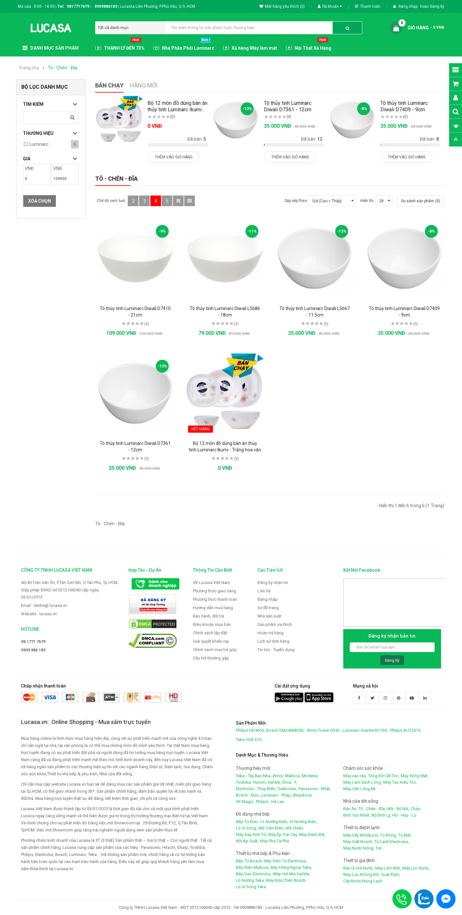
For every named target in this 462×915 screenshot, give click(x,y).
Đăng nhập (408, 6)
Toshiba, (244, 782)
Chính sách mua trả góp (215, 649)
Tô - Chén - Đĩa (62, 67)
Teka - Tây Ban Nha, (253, 775)
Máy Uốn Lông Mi (359, 788)
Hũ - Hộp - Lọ (404, 815)
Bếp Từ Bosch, (249, 861)
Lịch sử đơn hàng (273, 641)
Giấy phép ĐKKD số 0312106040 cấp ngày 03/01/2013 (60, 593)
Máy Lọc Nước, (416, 868)
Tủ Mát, (405, 835)
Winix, (278, 775)
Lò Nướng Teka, (250, 880)
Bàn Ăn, (350, 808)
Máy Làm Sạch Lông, (362, 782)
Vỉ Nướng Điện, (303, 821)
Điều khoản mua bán (212, 624)
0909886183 (107, 6)
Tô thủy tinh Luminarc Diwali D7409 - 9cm (404, 106)
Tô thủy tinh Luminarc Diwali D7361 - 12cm (287, 106)
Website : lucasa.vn (39, 613)
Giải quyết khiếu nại (211, 641)
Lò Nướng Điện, (274, 821)
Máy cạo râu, (355, 775)
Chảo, (416, 808)
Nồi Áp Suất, (247, 841)
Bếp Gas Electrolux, (254, 873)
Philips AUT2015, (405, 730)
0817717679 (78, 6)
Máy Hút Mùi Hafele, (291, 873)
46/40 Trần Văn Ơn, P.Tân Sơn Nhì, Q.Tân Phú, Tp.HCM (69, 582)
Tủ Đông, (388, 835)
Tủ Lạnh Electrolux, (392, 841)
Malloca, (293, 775)
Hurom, (259, 782)
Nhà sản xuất (269, 616)
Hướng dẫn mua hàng (213, 607)
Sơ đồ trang (268, 607)
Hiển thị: (367, 200)
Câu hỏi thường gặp (211, 658)
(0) (172, 117)
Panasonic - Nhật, (314, 788)
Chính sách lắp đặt (210, 632)
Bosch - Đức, (248, 795)
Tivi (379, 848)
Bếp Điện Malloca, (252, 867)
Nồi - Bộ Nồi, (398, 808)
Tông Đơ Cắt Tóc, (383, 775)
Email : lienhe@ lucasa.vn (44, 605)
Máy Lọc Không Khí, (361, 874)
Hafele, (274, 782)
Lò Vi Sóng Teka (251, 886)
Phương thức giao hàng (214, 590)
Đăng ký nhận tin (272, 582)
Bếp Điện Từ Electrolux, (285, 861)
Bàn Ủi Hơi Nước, (358, 868)
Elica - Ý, (289, 782)
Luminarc (38, 144)
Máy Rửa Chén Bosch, (286, 880)
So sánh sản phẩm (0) (420, 201)
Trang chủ (29, 67)
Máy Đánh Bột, (312, 834)
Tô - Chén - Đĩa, (372, 808)
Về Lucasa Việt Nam (211, 582)
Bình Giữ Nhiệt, (356, 815)
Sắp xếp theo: (296, 200)
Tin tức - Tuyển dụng (276, 649)
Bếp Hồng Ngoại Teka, (291, 867)
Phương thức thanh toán (215, 599)
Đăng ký (437, 6)
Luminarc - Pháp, (276, 795)
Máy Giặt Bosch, (358, 841)
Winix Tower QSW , (324, 730)
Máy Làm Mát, (388, 868)
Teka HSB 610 (248, 739)
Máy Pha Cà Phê (274, 841)
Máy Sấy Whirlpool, (361, 835)
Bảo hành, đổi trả (208, 616)
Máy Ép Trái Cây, (283, 834)
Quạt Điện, (390, 874)
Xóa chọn (39, 201)
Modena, (310, 775)
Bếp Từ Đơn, (247, 821)
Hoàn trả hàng (270, 632)
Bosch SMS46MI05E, (285, 730)
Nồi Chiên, (295, 828)
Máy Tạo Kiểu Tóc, (400, 782)
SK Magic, (245, 801)
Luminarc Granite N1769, (365, 730)
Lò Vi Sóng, (246, 828)
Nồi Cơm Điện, (271, 828)
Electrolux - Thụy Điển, (256, 788)
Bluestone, (303, 795)
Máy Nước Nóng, (358, 848)
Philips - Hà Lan (270, 801)
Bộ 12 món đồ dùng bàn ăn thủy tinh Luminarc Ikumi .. (177, 106)
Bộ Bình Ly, (381, 815)
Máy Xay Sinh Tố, (251, 834)
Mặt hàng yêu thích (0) (282, 6)
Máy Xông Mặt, (414, 775)
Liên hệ (264, 590)
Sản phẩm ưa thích (274, 624)
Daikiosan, (287, 788)
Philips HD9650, (250, 730)
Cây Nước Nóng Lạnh (362, 881)
